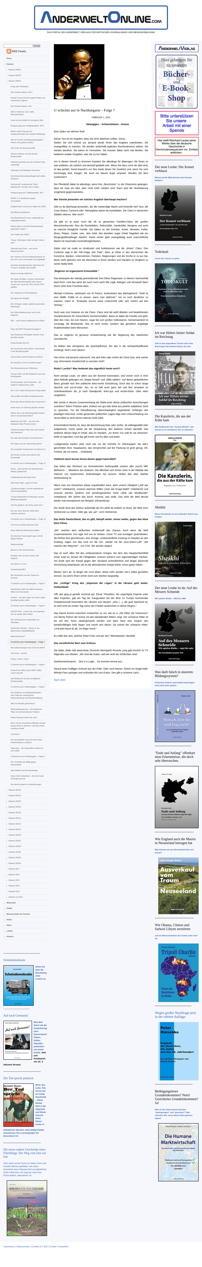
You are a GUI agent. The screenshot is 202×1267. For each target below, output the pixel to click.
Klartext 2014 (14, 886)
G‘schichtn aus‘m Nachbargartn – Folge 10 (28, 519)
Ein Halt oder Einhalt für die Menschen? (27, 438)
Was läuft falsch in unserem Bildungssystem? (174, 674)
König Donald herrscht (20, 343)
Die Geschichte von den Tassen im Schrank (25, 576)
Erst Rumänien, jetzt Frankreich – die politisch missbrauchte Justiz (26, 383)
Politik (9, 908)
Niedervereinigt (17, 544)
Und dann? (15, 734)
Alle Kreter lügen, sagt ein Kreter (24, 483)
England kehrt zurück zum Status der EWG (28, 206)
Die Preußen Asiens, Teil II (21, 92)
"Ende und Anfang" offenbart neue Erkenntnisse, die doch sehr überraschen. (175, 756)
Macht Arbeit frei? (18, 636)
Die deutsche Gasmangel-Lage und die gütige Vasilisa (27, 537)
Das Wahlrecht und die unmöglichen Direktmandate (25, 679)
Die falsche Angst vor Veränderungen (26, 784)
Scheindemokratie (14, 960)
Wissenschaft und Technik (18, 914)
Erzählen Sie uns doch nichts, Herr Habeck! (25, 557)
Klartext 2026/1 (15, 70)
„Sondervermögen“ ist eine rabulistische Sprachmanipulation (27, 490)
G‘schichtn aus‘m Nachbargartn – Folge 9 (28, 583)
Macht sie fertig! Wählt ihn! (21, 273)
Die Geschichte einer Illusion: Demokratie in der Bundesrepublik (28, 350)
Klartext (10, 64)
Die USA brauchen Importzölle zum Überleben (25, 621)
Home (9, 58)
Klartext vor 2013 (16, 897)
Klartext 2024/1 (15, 795)
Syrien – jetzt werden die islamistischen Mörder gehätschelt (27, 470)
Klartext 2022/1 (15, 818)
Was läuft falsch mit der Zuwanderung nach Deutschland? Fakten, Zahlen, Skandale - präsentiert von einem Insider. (40, 1037)
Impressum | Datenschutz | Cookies (21, 1246)
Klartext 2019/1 (15, 852)
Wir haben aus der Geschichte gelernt (26, 444)
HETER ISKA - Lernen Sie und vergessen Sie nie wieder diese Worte (28, 612)
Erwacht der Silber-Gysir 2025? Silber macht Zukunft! (26, 671)
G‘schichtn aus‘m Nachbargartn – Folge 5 (28, 687)
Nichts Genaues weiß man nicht (24, 717)
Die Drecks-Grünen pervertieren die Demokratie (25, 456)
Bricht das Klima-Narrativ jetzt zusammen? (28, 402)
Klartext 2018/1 (15, 863)
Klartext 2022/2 (15, 813)
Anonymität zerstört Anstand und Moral (27, 357)
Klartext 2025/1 (15, 81)
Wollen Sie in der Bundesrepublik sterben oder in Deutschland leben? (28, 414)
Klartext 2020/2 (15, 835)
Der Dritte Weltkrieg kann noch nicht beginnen (25, 313)
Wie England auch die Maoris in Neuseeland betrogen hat (175, 841)
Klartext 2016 (14, 875)
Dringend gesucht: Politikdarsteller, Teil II (27, 126)
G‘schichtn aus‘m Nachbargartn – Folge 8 (28, 606)
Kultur (9, 920)
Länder (10, 931)
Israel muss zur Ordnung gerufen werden (27, 407)
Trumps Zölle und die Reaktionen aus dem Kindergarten (28, 375)
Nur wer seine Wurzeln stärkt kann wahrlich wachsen (25, 512)
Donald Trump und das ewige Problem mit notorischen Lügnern (28, 99)
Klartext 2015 (14, 880)
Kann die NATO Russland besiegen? (26, 329)
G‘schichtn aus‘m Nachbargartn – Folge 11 (28, 463)
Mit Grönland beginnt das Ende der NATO (28, 648)
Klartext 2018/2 (15, 858)
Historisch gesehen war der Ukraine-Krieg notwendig (28, 163)
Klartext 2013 (14, 891)
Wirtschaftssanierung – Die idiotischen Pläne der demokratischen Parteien (26, 710)
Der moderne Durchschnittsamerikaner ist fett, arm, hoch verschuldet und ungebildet (28, 258)
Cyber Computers (59, 1246)
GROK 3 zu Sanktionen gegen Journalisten (23, 199)
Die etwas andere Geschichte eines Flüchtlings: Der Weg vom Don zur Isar (24, 1153)
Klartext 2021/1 (15, 829)
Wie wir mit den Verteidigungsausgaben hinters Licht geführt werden (27, 141)
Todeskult (161, 252)
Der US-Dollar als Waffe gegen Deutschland (23, 763)
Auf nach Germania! (15, 1015)
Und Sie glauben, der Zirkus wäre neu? (27, 505)
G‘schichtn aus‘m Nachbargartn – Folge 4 (28, 756)
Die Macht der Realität (20, 298)
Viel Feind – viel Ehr (19, 653)
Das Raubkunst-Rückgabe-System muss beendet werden (27, 336)
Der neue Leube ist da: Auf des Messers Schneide (176, 590)
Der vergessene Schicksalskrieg (24, 293)
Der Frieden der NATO (20, 234)
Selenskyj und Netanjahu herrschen (25, 170)
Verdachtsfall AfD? (18, 569)
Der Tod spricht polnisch (18, 1078)
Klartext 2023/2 (15, 801)
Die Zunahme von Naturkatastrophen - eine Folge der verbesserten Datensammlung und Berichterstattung (26, 695)
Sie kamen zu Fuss (18, 564)
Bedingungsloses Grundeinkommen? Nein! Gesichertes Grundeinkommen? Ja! (176, 1097)
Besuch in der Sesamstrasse (22, 550)
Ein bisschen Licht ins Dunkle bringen (26, 363)
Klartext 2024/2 (15, 790)
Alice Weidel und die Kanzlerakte (24, 770)
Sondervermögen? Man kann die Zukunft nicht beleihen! (27, 431)
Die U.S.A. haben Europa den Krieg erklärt (28, 390)
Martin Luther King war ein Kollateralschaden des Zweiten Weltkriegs (28, 132)
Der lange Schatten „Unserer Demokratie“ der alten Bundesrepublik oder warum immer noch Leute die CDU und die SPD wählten (28, 283)
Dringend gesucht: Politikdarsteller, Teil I (27, 193)
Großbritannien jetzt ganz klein (23, 477)
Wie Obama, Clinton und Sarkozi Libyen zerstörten (172, 927)
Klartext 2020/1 (15, 841)
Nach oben (60, 680)
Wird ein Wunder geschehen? (23, 703)
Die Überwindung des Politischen (24, 368)
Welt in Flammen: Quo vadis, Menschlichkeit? (22, 113)
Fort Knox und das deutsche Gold (24, 525)
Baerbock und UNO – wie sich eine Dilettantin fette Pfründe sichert (25, 422)
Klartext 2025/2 (15, 75)
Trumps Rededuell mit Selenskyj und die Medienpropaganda (27, 498)
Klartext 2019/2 (15, 846)
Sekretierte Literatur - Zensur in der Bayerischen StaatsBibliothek (25, 629)
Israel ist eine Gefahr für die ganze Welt (27, 120)
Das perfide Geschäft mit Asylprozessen (27, 396)
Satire (9, 925)
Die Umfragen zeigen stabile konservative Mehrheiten (28, 305)
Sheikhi (160, 507)
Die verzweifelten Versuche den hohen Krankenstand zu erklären (26, 741)
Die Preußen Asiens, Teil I (21, 106)
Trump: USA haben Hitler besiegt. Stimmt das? (27, 241)
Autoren (10, 936)
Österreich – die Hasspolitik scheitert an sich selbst (27, 749)
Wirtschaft (11, 903)
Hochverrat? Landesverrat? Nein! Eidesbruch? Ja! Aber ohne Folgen (25, 185)
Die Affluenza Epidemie (20, 212)
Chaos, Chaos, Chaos (20, 659)
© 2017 (45, 1246)
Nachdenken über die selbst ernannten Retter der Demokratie (26, 590)
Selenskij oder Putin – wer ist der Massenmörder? (24, 249)
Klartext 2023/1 (15, 807)
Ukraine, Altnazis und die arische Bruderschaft (24, 155)
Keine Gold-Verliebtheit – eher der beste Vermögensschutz (27, 777)
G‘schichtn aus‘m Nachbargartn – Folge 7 (28, 642)
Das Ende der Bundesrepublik (23, 148)
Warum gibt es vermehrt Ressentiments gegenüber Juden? (27, 227)
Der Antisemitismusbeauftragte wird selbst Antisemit (28, 177)
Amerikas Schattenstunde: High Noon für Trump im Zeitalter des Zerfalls (27, 266)
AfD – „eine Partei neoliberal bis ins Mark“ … (28, 322)
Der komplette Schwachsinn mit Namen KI (28, 449)
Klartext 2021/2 (15, 824)
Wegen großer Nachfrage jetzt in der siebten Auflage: (175, 1015)
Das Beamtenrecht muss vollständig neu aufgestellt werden (27, 219)
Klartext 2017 (14, 869)
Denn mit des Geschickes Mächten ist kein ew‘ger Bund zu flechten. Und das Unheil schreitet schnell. (28, 725)
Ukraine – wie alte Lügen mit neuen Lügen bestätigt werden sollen (28, 598)
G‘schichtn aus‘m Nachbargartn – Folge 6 (28, 665)
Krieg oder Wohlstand (19, 86)
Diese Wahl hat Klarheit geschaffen (25, 530)
